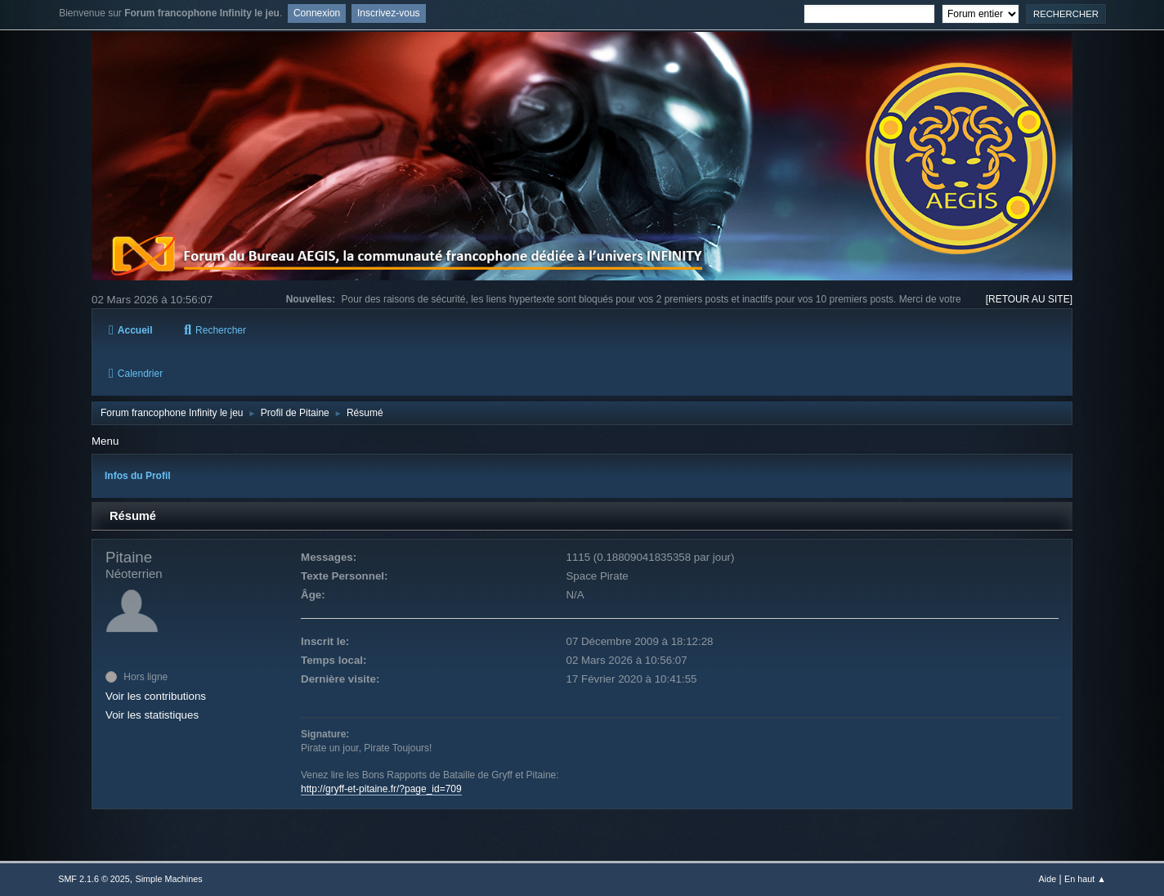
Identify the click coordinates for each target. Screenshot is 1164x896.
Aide (1048, 879)
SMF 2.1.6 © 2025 (94, 879)
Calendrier (136, 373)
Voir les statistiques (152, 715)
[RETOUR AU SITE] (1029, 299)
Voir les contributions (155, 696)
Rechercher (215, 330)
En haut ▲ (1085, 879)
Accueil (130, 330)
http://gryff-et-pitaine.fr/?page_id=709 (381, 789)
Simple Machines (169, 879)
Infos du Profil (138, 476)
